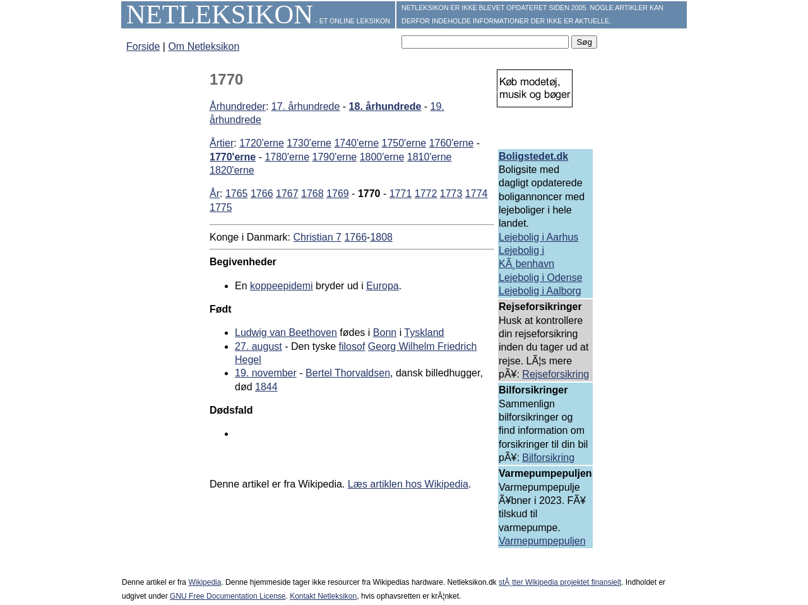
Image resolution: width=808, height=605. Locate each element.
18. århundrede (385, 106)
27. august (258, 346)
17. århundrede (305, 106)
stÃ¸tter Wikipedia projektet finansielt (560, 582)
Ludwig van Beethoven (286, 332)
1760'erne (451, 143)
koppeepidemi (281, 285)
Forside (143, 46)
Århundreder (238, 106)
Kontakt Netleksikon (323, 596)
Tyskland (424, 332)
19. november (266, 373)
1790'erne (334, 157)
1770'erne (233, 157)
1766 (262, 193)
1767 (287, 193)
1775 (221, 207)
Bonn (384, 332)
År (215, 193)
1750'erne (404, 143)
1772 (426, 193)
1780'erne (286, 157)
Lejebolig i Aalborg (540, 290)
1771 (400, 193)
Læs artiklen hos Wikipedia (408, 484)
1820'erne (232, 170)
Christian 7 (318, 237)
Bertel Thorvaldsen (348, 373)
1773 (451, 193)
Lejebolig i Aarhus (538, 237)
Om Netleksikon (203, 46)
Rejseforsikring (555, 374)
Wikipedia (204, 582)
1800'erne (382, 157)
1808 (381, 237)
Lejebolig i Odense (541, 277)
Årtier (222, 143)
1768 (312, 193)
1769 (337, 193)
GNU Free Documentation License (227, 596)
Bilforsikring (548, 457)
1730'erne (309, 143)
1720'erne (261, 143)
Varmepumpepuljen (542, 541)
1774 (476, 193)
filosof (352, 346)
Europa (382, 285)
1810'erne (429, 157)
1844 (266, 386)
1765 (236, 193)
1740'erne (356, 143)
